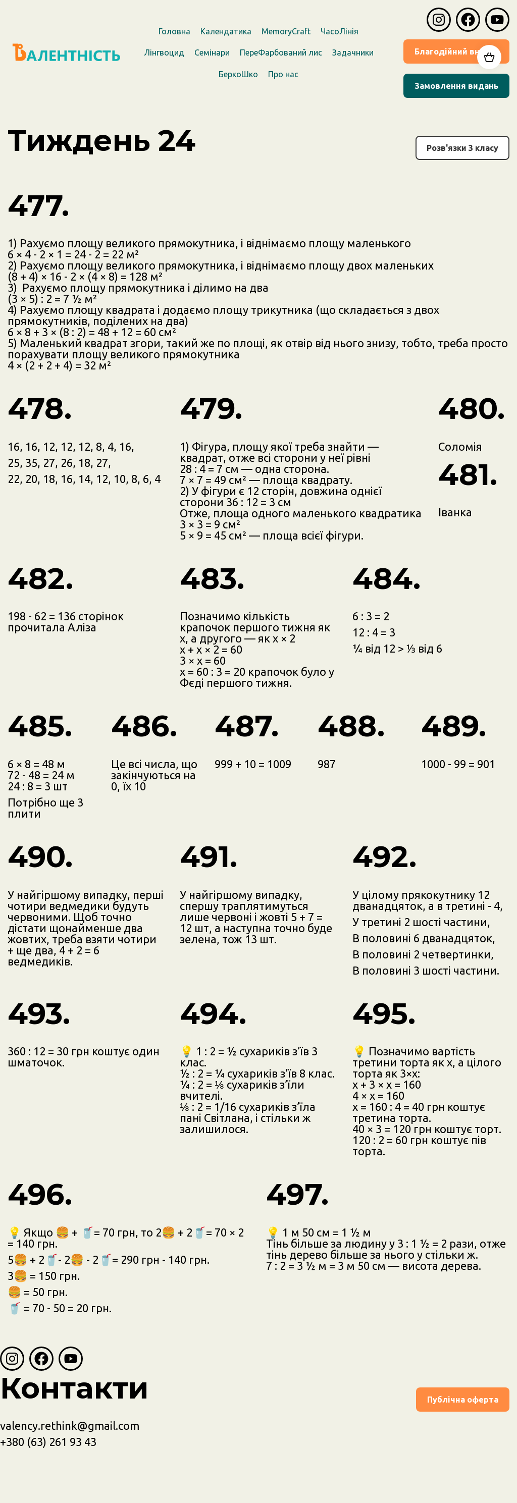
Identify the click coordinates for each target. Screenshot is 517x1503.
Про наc (283, 74)
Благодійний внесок (456, 51)
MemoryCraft (286, 31)
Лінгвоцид (164, 52)
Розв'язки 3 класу (462, 147)
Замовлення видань (456, 85)
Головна (174, 31)
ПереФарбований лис (281, 52)
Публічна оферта (462, 1399)
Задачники (353, 52)
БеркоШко (238, 74)
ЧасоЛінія (339, 31)
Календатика (225, 31)
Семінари (212, 52)
